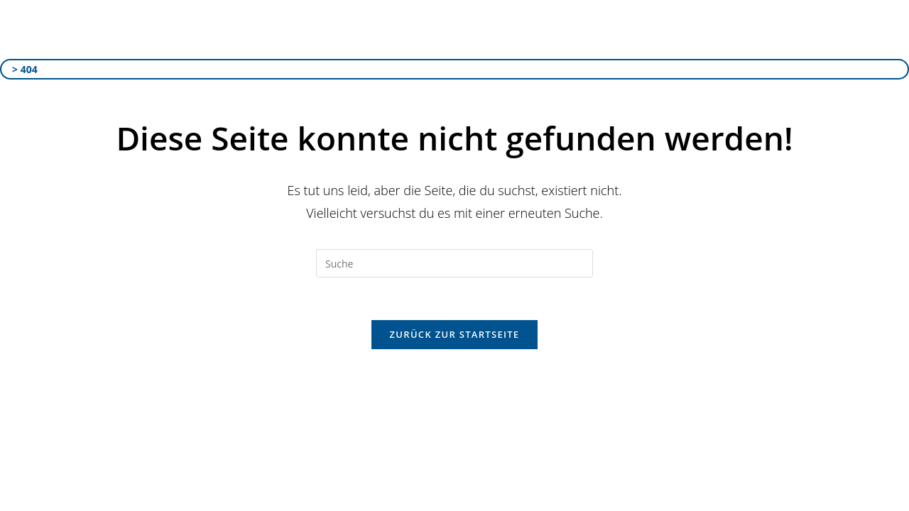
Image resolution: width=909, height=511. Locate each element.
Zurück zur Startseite (455, 334)
